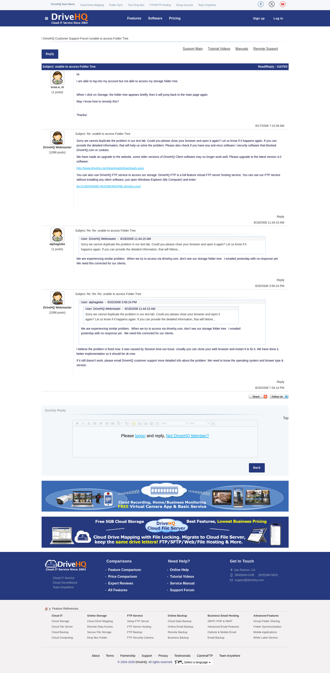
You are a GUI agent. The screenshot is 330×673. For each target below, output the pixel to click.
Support (147, 655)
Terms (110, 655)
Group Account (184, 5)
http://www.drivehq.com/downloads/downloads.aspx (110, 168)
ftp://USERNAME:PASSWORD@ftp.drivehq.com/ (109, 186)
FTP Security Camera (140, 637)
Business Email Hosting (223, 615)
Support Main (193, 49)
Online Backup (177, 615)
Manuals (241, 49)
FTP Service (135, 615)
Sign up (259, 18)
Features (134, 18)
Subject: (49, 66)
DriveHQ (141, 662)
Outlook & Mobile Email (222, 632)
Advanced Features (266, 615)
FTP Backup (134, 632)
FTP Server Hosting (139, 626)
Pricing (175, 18)
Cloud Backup (60, 632)
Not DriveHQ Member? (187, 435)
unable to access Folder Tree (109, 38)
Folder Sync (116, 5)
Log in (278, 18)
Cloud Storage (60, 621)
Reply (50, 54)
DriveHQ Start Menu (63, 4)
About (96, 655)
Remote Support (265, 49)
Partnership (127, 655)
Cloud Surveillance (65, 582)
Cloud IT (57, 615)
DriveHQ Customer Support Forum (66, 38)
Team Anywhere (207, 5)
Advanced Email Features (223, 626)
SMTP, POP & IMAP (220, 621)
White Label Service (265, 637)
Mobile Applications (265, 632)
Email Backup (216, 637)
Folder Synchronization (267, 626)
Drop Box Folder (97, 637)
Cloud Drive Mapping (92, 5)
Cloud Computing (62, 637)
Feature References (65, 608)
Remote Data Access (100, 626)
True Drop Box (136, 5)
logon (140, 435)
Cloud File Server (62, 626)
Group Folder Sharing (266, 621)
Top (286, 418)
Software (155, 18)
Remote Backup (177, 632)
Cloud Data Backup (179, 621)
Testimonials (182, 655)
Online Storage (97, 615)
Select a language (193, 662)
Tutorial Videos (219, 49)
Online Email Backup (180, 626)
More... (175, 249)
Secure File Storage (99, 632)
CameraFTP (205, 655)
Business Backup (178, 637)
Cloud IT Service (64, 578)
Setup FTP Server (138, 621)
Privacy (163, 655)
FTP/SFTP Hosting (160, 5)
